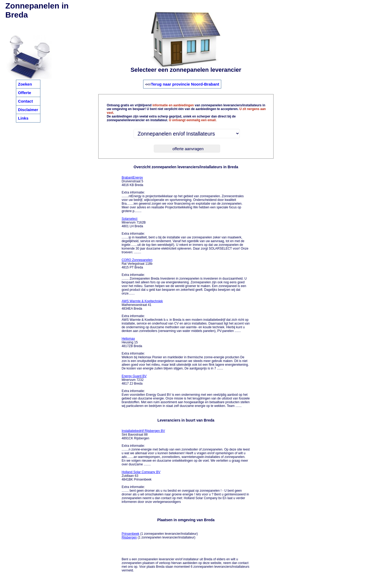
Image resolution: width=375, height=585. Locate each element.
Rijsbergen (129, 537)
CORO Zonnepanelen (137, 260)
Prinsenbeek (130, 534)
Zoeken (25, 84)
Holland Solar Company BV (141, 472)
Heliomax (128, 338)
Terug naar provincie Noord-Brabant (185, 84)
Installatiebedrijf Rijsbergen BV (143, 431)
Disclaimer (28, 109)
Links (23, 118)
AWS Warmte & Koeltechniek (142, 301)
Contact (25, 101)
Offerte (24, 92)
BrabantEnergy (132, 177)
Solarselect (129, 219)
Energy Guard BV (134, 376)
